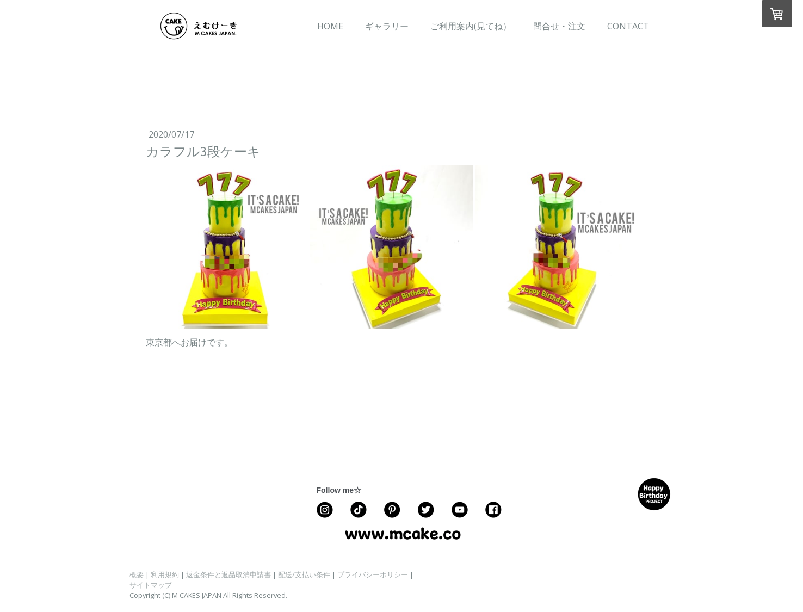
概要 (136, 574)
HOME (330, 26)
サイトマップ (150, 585)
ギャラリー (387, 26)
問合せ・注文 (559, 26)
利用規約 (165, 574)
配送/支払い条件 (304, 574)
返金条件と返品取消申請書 (228, 574)
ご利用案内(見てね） (470, 26)
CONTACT (628, 26)
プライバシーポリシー (372, 574)
